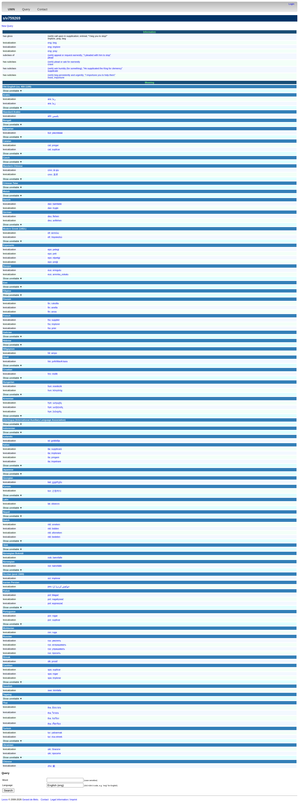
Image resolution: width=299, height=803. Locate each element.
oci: (54, 578)
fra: (54, 320)
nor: (55, 566)
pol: (53, 595)
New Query (7, 26)
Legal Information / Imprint (63, 799)
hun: (55, 386)
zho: (51, 766)
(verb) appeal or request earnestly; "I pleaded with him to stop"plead (79, 56)
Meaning (149, 82)
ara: (51, 99)
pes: (59, 586)
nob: (55, 557)
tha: (54, 707)
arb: (53, 116)
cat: (53, 145)
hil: (52, 353)
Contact (42, 9)
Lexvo (5, 799)
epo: (53, 249)
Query (26, 9)
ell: (53, 233)
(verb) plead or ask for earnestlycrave (64, 62)
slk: (53, 661)
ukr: (54, 749)
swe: (54, 690)
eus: (54, 270)
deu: (53, 216)
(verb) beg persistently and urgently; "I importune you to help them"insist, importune (81, 76)
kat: (55, 482)
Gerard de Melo (30, 799)
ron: (52, 632)
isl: (54, 440)
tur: (55, 732)
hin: (57, 361)
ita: (55, 449)
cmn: (53, 170)
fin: (53, 303)
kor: (54, 491)
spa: (54, 669)
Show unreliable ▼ (12, 90)
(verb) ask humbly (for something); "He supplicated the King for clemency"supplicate (85, 69)
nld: (54, 524)
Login (291, 4)
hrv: (53, 373)
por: (53, 615)
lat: (54, 503)
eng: (52, 42)
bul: (55, 133)
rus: (54, 640)
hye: (55, 403)
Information (149, 32)
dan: (55, 204)
